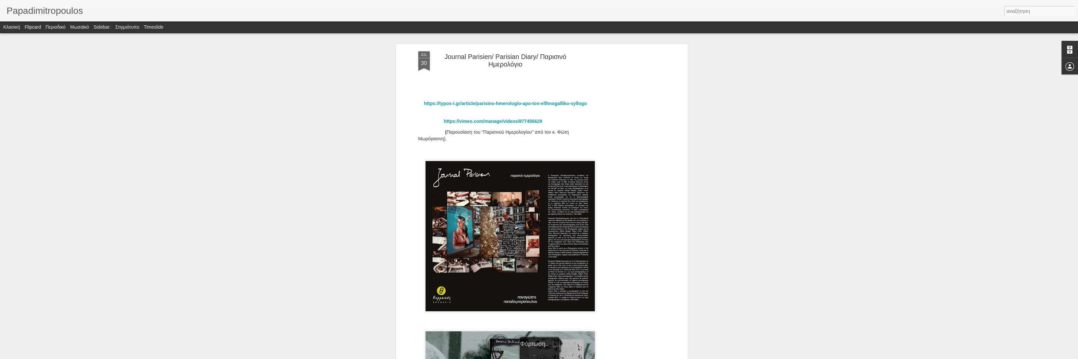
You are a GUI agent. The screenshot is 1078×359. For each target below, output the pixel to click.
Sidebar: (102, 27)
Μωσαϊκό (79, 27)
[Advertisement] (629, 155)
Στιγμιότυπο (127, 27)
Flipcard (33, 27)
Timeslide (153, 27)
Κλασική (11, 27)
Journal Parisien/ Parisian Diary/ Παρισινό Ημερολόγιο (506, 60)
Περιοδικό (55, 27)
